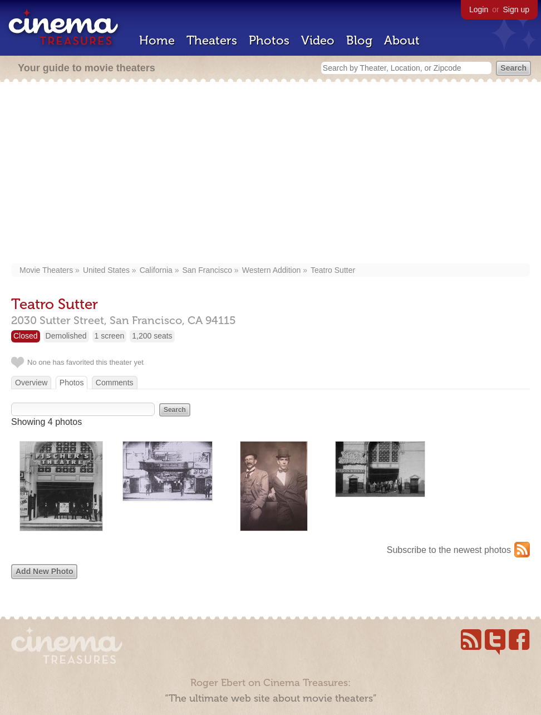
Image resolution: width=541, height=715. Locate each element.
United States (106, 270)
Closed (25, 335)
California (156, 270)
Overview (31, 382)
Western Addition (271, 270)
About (402, 40)
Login (478, 9)
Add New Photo (44, 571)
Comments (115, 382)
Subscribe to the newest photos (449, 550)
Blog (359, 40)
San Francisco (207, 270)
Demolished (66, 335)
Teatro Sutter (333, 270)
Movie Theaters (46, 270)
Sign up (516, 9)
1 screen (110, 335)
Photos (269, 40)
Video (318, 40)
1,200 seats (152, 335)
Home (157, 40)
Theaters (211, 40)
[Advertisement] (270, 174)
